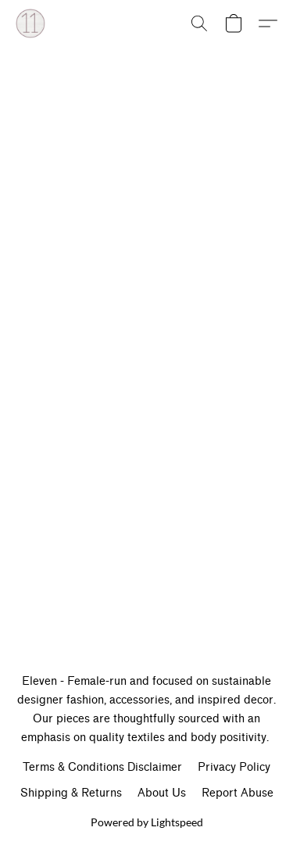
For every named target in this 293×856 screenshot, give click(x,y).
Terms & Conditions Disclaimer (102, 767)
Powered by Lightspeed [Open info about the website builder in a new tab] (147, 822)
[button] (31, 23)
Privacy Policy (234, 767)
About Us (162, 793)
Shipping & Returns (71, 793)
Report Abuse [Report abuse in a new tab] (237, 793)
